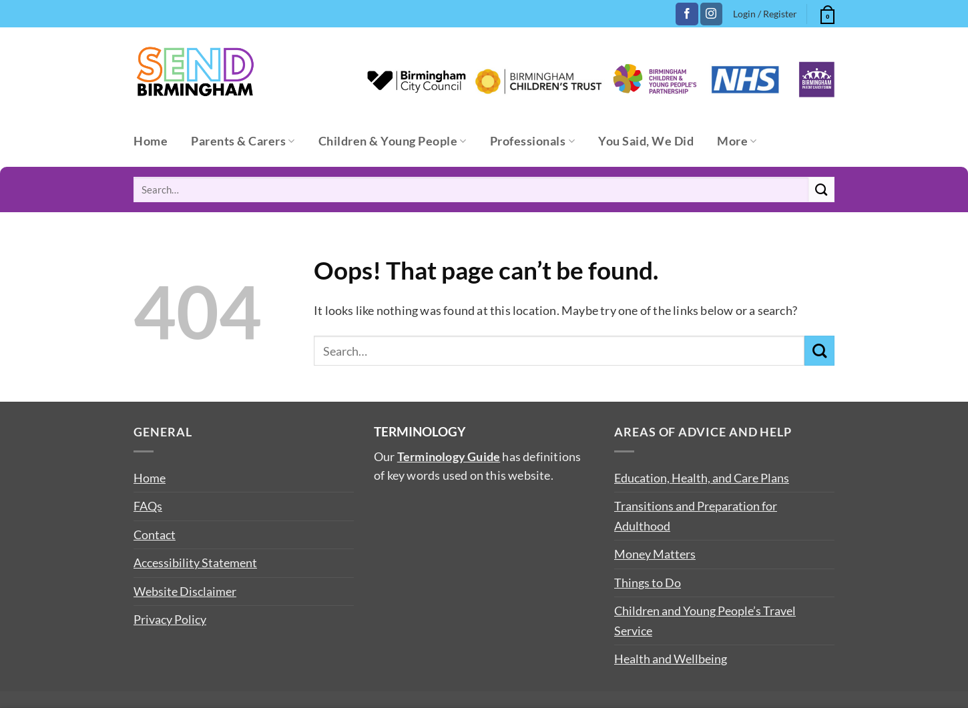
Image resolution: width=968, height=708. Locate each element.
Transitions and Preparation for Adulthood (695, 515)
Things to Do (647, 582)
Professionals (532, 141)
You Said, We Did (646, 141)
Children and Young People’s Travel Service (705, 620)
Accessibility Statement (195, 562)
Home (151, 141)
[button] (825, 12)
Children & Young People (392, 141)
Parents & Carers (243, 141)
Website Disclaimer (185, 591)
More (737, 141)
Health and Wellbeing (670, 658)
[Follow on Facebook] (687, 14)
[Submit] (821, 189)
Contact (155, 534)
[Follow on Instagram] (711, 14)
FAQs (148, 505)
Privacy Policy (170, 619)
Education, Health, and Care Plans (701, 477)
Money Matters (655, 554)
